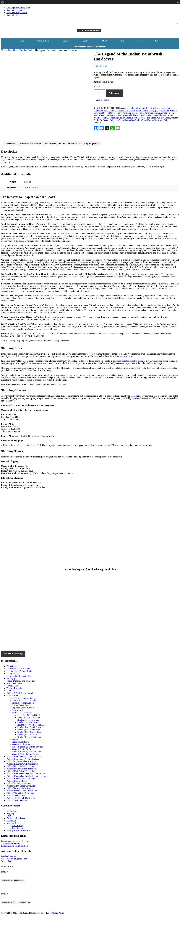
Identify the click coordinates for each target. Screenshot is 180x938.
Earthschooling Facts (16, 839)
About (106, 41)
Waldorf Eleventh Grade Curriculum (22, 784)
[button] (143, 27)
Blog (124, 41)
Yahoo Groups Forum (10, 864)
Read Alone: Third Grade (129, 115)
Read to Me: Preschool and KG (30, 745)
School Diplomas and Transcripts (21, 701)
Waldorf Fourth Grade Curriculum (21, 789)
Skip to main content (16, 10)
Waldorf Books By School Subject (156, 120)
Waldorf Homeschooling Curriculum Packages (27, 797)
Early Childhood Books (114, 110)
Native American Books (127, 113)
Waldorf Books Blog (13, 674)
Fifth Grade (12, 687)
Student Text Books (20, 762)
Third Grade (150, 118)
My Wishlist (12, 831)
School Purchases (14, 704)
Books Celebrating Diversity (141, 108)
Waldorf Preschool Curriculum (20, 809)
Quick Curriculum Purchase (89, 31)
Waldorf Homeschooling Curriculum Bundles (26, 794)
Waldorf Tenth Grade (16, 816)
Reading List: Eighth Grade (29, 748)
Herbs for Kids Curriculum (18, 689)
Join (158, 41)
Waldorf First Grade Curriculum (20, 787)
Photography (12, 699)
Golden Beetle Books (21, 726)
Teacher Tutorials (14, 709)
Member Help (13, 844)
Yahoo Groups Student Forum (14, 879)
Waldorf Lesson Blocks (17, 802)
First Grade (130, 110)
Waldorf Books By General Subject (27, 767)
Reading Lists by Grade (121, 118)
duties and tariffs (128, 389)
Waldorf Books (44, 41)
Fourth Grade (142, 110)
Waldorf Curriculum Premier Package (23, 780)
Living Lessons (13, 694)
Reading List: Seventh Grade (29, 753)
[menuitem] (2, 2)
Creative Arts (160, 108)
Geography (153, 110)
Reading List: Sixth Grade (28, 755)
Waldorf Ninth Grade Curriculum (21, 806)
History (173, 110)
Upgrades (11, 711)
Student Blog (6, 882)
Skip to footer (12, 15)
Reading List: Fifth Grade (28, 750)
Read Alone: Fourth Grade (105, 115)
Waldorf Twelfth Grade (17, 821)
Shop (66, 41)
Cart (136, 416)
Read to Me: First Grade (151, 115)
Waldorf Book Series (21, 765)
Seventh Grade (13, 706)
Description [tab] (10, 164)
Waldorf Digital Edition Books (25, 775)
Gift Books (164, 110)
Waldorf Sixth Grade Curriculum (21, 814)
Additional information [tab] (30, 164)
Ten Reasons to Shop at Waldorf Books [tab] (63, 164)
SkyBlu (15, 760)
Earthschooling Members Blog (14, 866)
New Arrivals (18, 731)
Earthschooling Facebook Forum (15, 862)
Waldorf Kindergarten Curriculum (21, 799)
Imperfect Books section (126, 381)
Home (23, 41)
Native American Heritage (150, 113)
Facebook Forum (8, 877)
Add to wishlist (103, 100)
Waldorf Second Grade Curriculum (22, 811)
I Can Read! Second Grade (29, 736)
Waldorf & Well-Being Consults (20, 714)
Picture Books (168, 113)
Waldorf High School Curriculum (21, 792)
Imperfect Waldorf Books (23, 728)
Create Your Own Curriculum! (25, 721)
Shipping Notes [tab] (91, 164)
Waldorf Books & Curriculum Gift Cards (24, 777)
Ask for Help (17, 846)
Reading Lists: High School (29, 758)
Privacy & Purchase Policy (18, 851)
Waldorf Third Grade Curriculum (21, 819)
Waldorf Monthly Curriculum (19, 804)
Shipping (10, 834)
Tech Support (18, 849)
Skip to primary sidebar (17, 12)
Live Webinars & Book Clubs (19, 692)
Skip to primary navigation (18, 8)
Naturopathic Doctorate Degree (20, 697)
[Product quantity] (99, 93)
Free (141, 41)
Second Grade (138, 118)
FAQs (9, 836)
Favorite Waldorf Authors (23, 723)
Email (4, 892)
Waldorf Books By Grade (129, 120)
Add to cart (114, 93)
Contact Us (11, 841)
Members (86, 41)
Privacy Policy (57, 933)
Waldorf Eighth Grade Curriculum (21, 782)
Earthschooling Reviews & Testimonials (90, 46)
